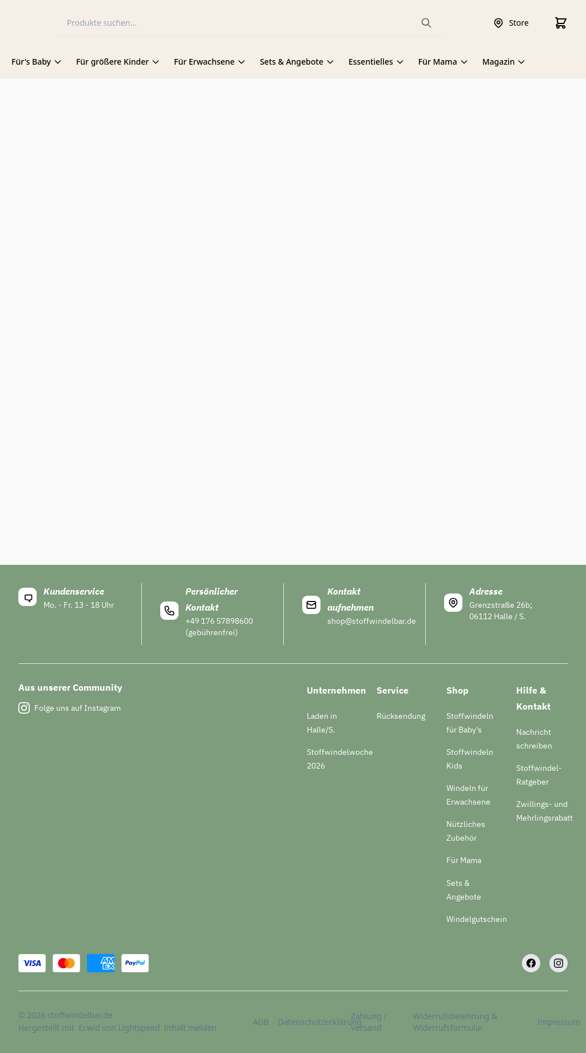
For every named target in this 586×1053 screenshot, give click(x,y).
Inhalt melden (190, 1027)
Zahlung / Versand (369, 1022)
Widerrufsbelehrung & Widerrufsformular (455, 1022)
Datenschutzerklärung (307, 1021)
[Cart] (560, 22)
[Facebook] (531, 963)
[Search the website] (426, 23)
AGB (258, 1021)
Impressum (552, 1021)
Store (511, 23)
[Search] (250, 23)
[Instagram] (558, 963)
